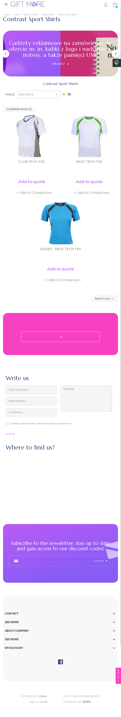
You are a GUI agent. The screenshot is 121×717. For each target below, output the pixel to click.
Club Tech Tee (31, 162)
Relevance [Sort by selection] (39, 94)
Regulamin (38, 702)
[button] (5, 54)
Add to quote (31, 181)
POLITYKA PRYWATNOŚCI (81, 696)
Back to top (104, 298)
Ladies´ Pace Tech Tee (60, 249)
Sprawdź (60, 63)
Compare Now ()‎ (19, 109)
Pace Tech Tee (89, 162)
